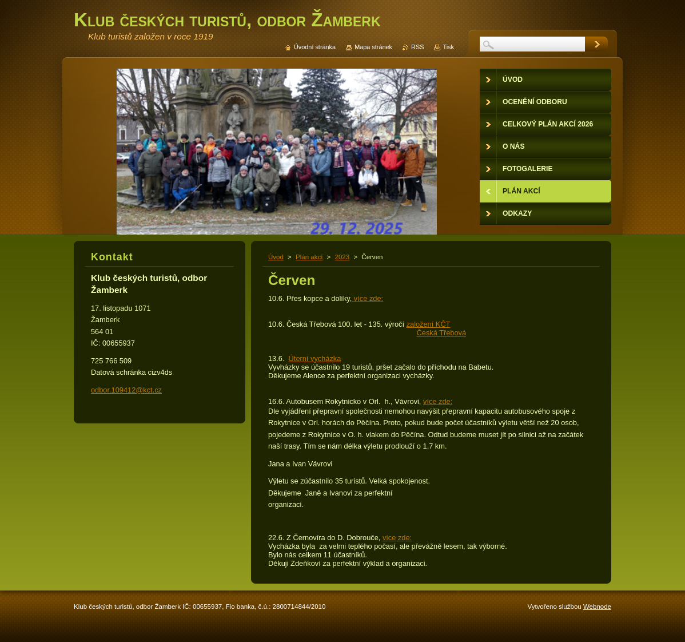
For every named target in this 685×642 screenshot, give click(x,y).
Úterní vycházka (315, 358)
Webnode (597, 606)
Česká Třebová (442, 332)
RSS (417, 46)
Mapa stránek (373, 46)
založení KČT (429, 324)
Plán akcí (309, 256)
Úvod (276, 256)
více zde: (367, 298)
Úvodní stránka (315, 46)
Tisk (448, 46)
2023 (342, 256)
